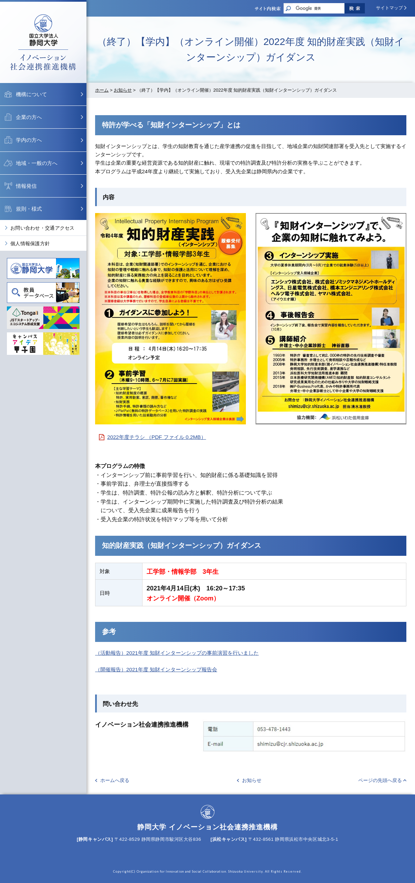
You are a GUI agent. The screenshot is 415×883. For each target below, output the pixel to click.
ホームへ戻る (114, 780)
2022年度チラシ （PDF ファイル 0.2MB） (156, 437)
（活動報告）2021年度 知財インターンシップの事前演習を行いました (177, 653)
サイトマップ (389, 7)
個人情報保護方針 (30, 243)
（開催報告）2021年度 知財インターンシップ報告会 (156, 669)
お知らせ (123, 90)
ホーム (102, 90)
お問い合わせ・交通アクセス (42, 228)
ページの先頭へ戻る (380, 780)
